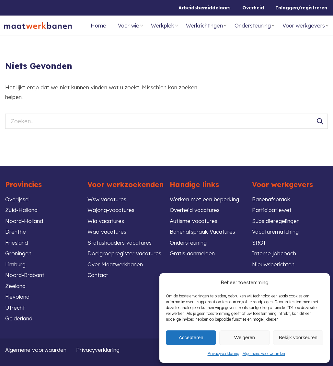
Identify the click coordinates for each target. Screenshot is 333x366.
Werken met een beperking (204, 199)
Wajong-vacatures (110, 209)
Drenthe (15, 231)
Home (98, 25)
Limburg (15, 264)
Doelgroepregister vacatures (124, 253)
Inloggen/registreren (301, 8)
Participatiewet (272, 209)
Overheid (253, 8)
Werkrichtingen (204, 25)
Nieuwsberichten (273, 264)
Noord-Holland (24, 220)
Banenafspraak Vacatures (202, 231)
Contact (97, 275)
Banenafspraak (271, 199)
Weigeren (244, 337)
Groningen (18, 253)
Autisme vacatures (193, 220)
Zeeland (15, 286)
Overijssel (17, 199)
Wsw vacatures (106, 199)
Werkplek (162, 25)
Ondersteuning (253, 25)
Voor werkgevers (303, 25)
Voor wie (128, 25)
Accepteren (191, 337)
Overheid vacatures (195, 209)
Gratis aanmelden (192, 253)
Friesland (16, 242)
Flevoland (17, 296)
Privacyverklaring (223, 353)
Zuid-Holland (21, 209)
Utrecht (15, 307)
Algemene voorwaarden (264, 353)
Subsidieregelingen (276, 220)
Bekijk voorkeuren (298, 337)
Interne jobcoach (274, 253)
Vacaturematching (275, 231)
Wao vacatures (106, 231)
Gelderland (18, 318)
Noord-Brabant (24, 275)
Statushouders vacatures (119, 242)
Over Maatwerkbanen (115, 264)
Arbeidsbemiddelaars (204, 8)
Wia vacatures (105, 220)
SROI (259, 242)
